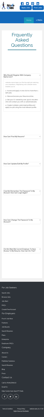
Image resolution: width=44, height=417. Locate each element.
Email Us (5, 387)
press (4, 373)
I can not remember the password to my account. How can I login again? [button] (19, 192)
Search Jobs (6, 293)
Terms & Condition (7, 409)
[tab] (22, 76)
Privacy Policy (21, 409)
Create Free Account (9, 309)
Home (28, 20)
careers (4, 357)
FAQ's (39, 20)
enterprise (5, 339)
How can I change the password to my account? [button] (18, 221)
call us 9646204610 (9, 383)
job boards (6, 327)
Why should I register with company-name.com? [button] (17, 76)
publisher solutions (8, 361)
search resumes (7, 331)
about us (5, 353)
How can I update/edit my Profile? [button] (16, 164)
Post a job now (7, 319)
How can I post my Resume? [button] (14, 137)
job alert (5, 301)
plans (3, 335)
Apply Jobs (25, 8)
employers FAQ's (7, 343)
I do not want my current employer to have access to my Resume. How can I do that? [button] (20, 250)
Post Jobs (38, 8)
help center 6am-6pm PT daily (12, 391)
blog (3, 369)
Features (5, 323)
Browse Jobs (6, 297)
